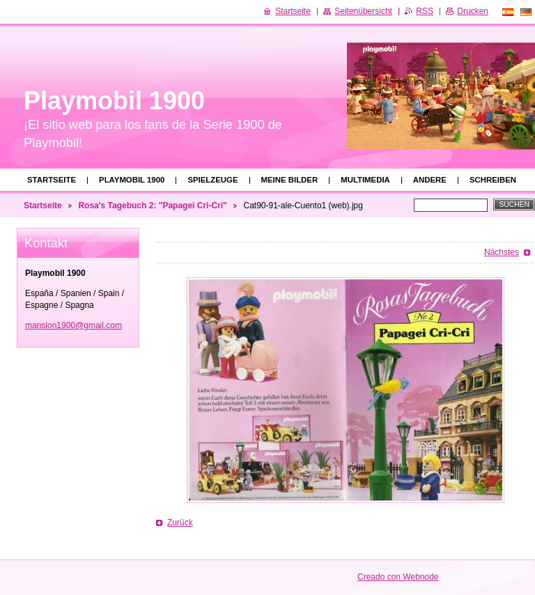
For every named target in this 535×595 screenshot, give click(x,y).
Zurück (180, 522)
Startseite (51, 180)
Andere (430, 180)
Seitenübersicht (363, 11)
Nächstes (501, 252)
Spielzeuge (212, 180)
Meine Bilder (289, 180)
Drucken (472, 11)
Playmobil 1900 (131, 180)
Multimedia (365, 180)
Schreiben (493, 180)
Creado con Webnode (398, 577)
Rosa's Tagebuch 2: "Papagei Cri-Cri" (152, 205)
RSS (424, 11)
